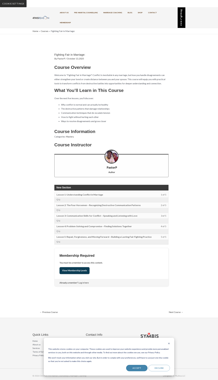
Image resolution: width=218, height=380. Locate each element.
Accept (136, 368)
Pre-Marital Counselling (83, 12)
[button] (175, 12)
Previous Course (49, 301)
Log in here (83, 271)
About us (63, 12)
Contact (140, 12)
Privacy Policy (38, 344)
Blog (122, 12)
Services (36, 337)
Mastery (70, 125)
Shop (130, 12)
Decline (159, 368)
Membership (153, 12)
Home (35, 330)
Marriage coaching (107, 12)
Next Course (175, 301)
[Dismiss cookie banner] (169, 344)
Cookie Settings (13, 3)
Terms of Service (40, 341)
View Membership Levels (74, 259)
